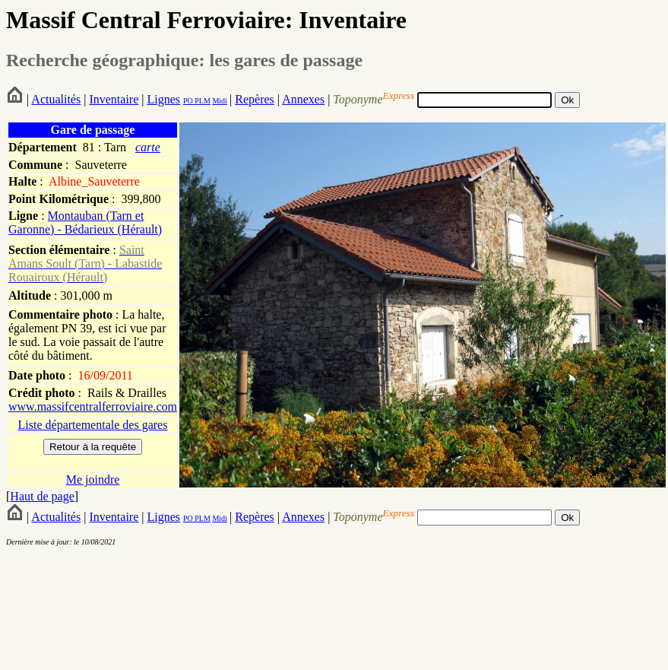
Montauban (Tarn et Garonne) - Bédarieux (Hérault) (85, 222)
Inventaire (113, 99)
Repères (254, 99)
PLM (202, 101)
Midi (219, 101)
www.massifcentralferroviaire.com (92, 406)
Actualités (56, 99)
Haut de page (42, 496)
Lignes (163, 99)
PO (188, 101)
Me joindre (93, 479)
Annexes (303, 99)
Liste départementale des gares (93, 424)
